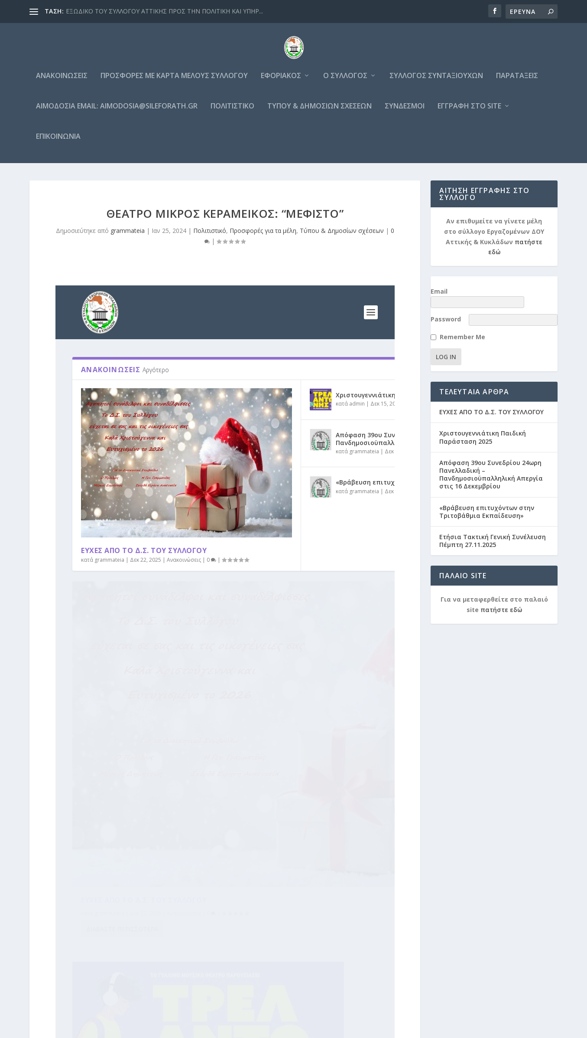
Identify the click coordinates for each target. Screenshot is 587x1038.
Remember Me (462, 331)
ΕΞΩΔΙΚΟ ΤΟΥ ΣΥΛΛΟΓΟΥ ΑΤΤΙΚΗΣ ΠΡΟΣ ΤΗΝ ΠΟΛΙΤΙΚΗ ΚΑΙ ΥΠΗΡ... (164, 11)
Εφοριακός (281, 81)
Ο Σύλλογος (345, 81)
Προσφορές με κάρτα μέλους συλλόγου (174, 81)
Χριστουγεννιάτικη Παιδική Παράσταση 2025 (482, 432)
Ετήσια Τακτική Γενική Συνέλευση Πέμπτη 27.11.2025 (492, 535)
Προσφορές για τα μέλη (263, 235)
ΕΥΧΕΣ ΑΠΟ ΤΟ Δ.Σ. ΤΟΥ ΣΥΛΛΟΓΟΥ (491, 406)
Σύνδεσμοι (405, 111)
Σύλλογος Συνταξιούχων (436, 81)
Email (439, 296)
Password (446, 314)
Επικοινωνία (58, 142)
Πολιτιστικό (232, 111)
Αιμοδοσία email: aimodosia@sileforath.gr (117, 111)
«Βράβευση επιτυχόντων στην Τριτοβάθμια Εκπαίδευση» (486, 506)
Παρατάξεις (517, 81)
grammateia (127, 235)
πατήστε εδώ (501, 604)
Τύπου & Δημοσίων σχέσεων (319, 111)
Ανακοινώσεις (62, 81)
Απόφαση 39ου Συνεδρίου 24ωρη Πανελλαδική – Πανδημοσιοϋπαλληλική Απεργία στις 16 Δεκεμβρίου (491, 469)
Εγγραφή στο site (469, 111)
